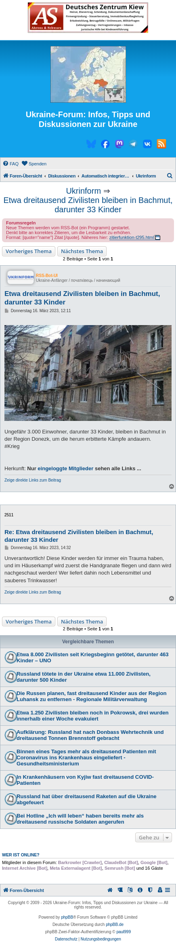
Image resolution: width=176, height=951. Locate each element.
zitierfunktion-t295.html (131, 237)
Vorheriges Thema (29, 251)
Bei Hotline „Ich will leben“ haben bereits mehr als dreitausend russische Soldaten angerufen (80, 819)
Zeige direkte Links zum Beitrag (32, 480)
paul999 (123, 932)
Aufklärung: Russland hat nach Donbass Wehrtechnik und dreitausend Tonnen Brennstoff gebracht (90, 735)
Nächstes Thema (82, 251)
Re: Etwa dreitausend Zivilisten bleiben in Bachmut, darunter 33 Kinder (78, 535)
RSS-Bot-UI (47, 275)
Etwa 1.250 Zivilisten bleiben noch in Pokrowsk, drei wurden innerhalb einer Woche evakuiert (93, 716)
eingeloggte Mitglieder (65, 468)
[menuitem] (10, 164)
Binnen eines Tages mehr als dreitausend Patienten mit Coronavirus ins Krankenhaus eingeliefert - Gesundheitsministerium (86, 757)
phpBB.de (115, 924)
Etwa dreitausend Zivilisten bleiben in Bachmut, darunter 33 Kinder (87, 205)
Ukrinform (83, 190)
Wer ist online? (21, 854)
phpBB (67, 917)
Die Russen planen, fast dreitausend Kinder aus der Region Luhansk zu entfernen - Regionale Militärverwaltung (92, 696)
